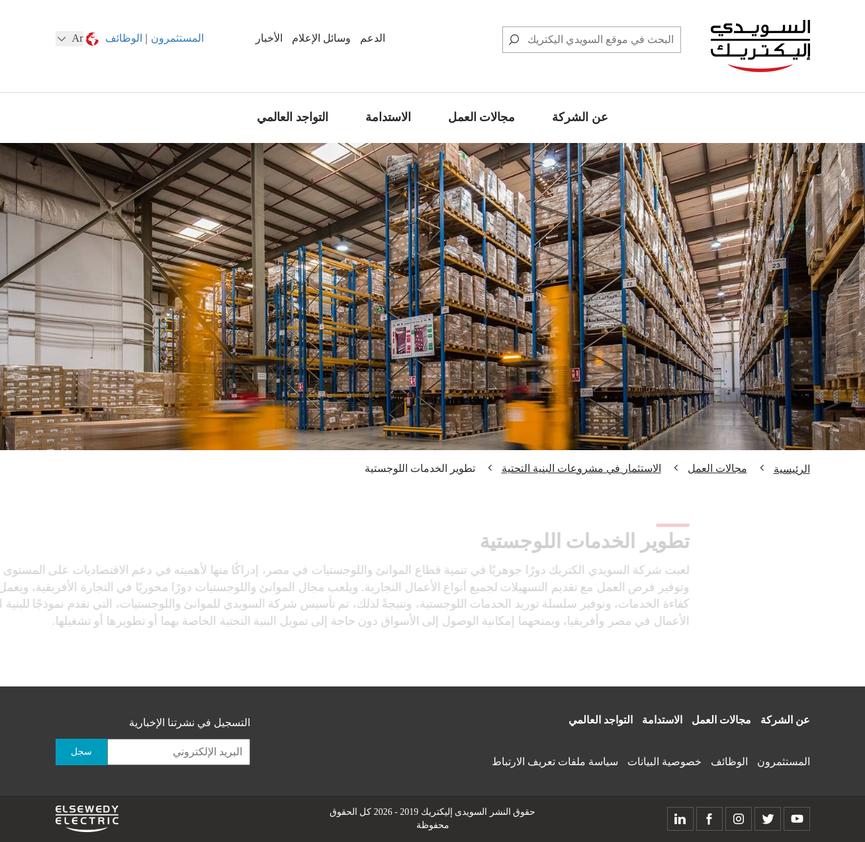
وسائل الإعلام (321, 38)
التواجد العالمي (292, 117)
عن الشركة (580, 117)
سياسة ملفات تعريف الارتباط (555, 761)
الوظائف (123, 38)
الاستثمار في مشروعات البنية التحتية (581, 468)
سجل (81, 752)
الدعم (372, 38)
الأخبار (269, 38)
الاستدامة (388, 117)
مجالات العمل (482, 117)
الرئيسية (792, 469)
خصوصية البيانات (664, 761)
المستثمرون (177, 38)
